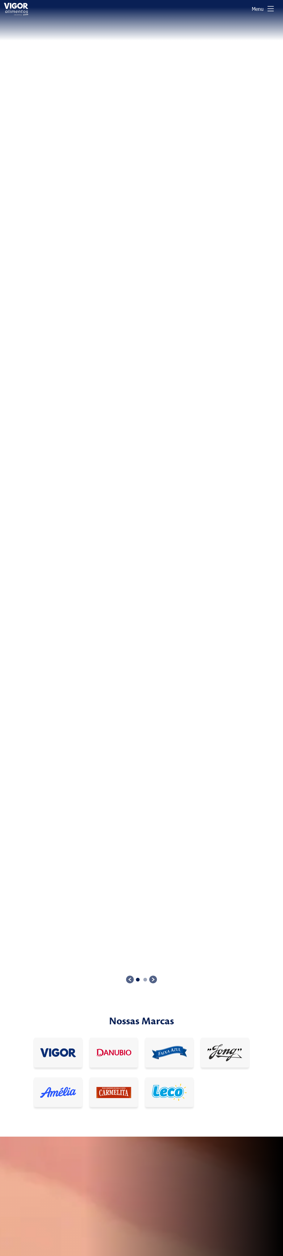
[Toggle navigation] (263, 9)
